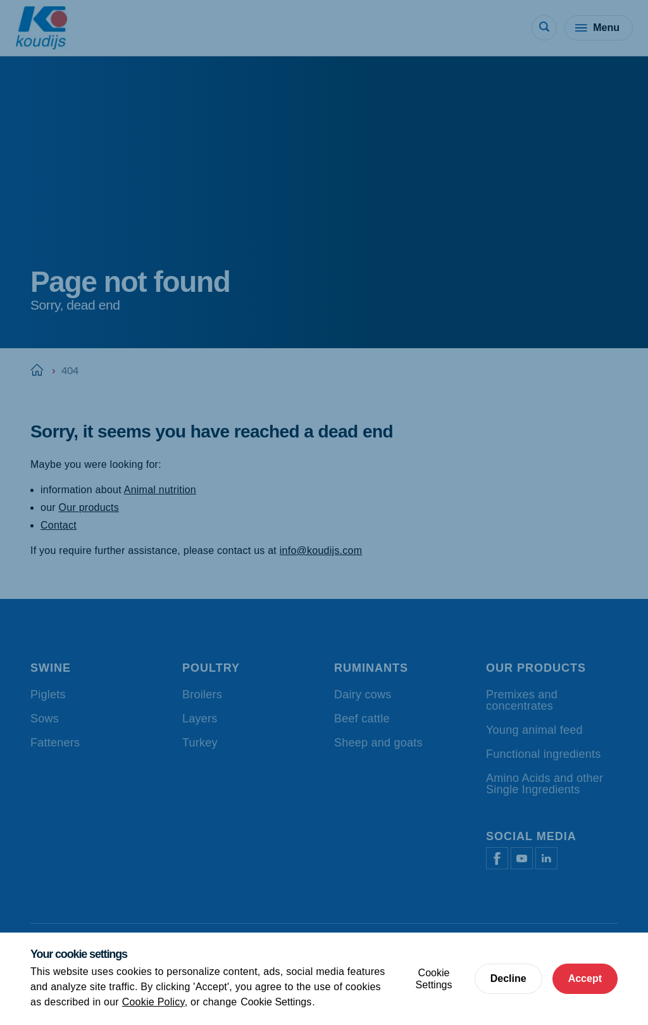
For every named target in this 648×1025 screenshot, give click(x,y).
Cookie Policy (153, 1002)
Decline (508, 978)
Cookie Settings (275, 1002)
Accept (585, 978)
